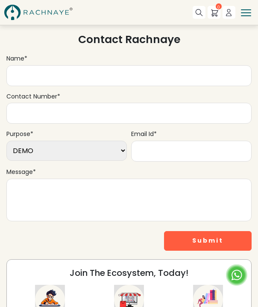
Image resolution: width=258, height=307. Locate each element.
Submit (207, 240)
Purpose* (19, 134)
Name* (16, 59)
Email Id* (144, 134)
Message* (21, 172)
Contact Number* (33, 97)
